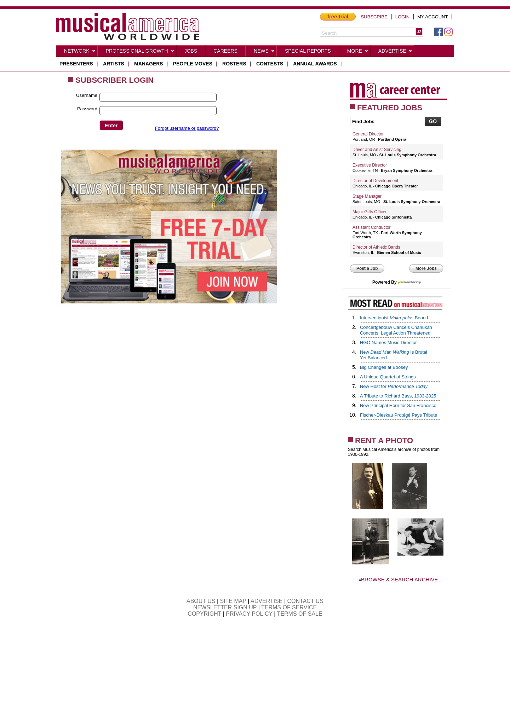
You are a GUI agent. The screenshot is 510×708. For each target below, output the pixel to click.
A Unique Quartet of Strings (388, 376)
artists (113, 63)
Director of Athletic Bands (376, 247)
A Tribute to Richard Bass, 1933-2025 (398, 396)
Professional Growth (140, 52)
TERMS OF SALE (299, 614)
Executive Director (370, 165)
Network (80, 52)
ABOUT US (201, 601)
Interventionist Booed (394, 317)
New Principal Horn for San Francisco (398, 405)
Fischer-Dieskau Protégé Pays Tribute (398, 415)
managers (148, 63)
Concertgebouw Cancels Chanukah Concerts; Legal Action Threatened (396, 330)
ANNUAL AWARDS (315, 63)
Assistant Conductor (371, 227)
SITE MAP (233, 601)
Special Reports (308, 51)
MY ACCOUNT (432, 16)
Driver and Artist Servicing (377, 149)
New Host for (394, 386)
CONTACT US (305, 601)
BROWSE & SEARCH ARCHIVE (399, 579)
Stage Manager (367, 196)
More (357, 52)
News (264, 52)
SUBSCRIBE (374, 16)
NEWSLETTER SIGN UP (225, 607)
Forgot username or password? (187, 128)
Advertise (395, 52)
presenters (76, 63)
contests (269, 63)
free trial (337, 16)
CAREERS (225, 51)
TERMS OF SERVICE (289, 607)
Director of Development (375, 180)
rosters (234, 63)
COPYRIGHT (204, 614)
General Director (368, 134)
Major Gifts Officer (369, 211)
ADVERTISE (266, 601)
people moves (192, 63)
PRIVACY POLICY (249, 614)
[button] (419, 31)
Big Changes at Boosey (384, 367)
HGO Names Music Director (388, 342)
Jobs (190, 51)
